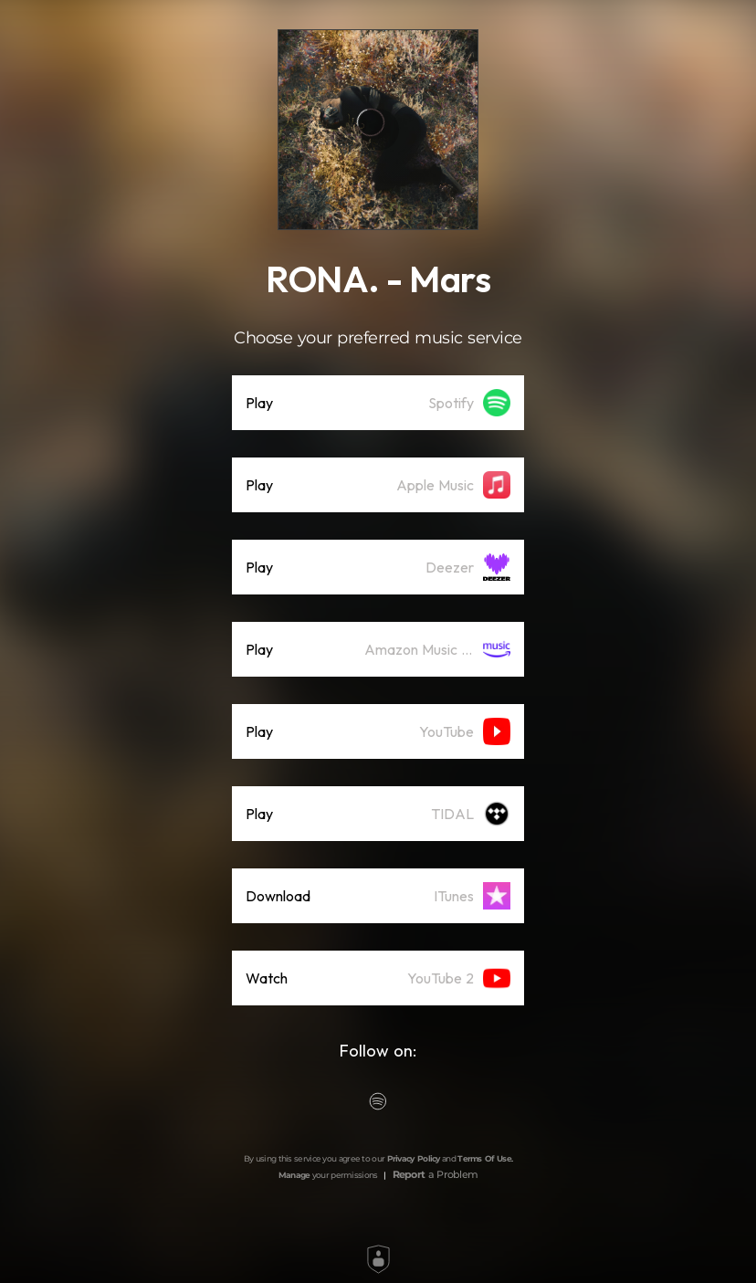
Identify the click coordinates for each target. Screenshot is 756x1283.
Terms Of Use (484, 1158)
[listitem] (378, 402)
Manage (294, 1175)
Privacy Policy (413, 1158)
